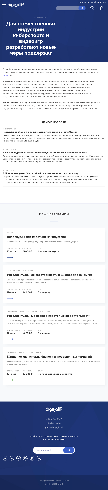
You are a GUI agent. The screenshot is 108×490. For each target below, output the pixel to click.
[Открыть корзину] (102, 8)
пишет (6, 75)
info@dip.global (54, 423)
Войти (92, 8)
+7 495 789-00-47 (54, 419)
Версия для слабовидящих (92, 2)
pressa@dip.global (54, 427)
